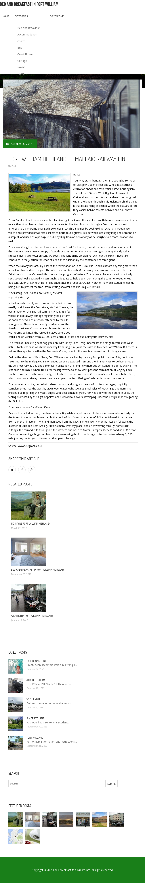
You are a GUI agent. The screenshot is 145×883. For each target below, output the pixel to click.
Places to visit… (35, 718)
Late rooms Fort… (36, 661)
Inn (19, 80)
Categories (21, 16)
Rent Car (22, 107)
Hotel (20, 74)
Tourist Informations (29, 113)
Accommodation (27, 34)
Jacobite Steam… (36, 680)
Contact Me (57, 16)
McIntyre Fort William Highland (30, 523)
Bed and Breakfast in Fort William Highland (37, 569)
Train (20, 120)
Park (20, 93)
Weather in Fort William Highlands (32, 615)
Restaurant (23, 100)
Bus (19, 47)
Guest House (25, 54)
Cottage (22, 61)
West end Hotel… (36, 699)
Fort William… (34, 737)
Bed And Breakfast (28, 28)
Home (6, 16)
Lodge (21, 87)
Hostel (21, 67)
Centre (21, 41)
